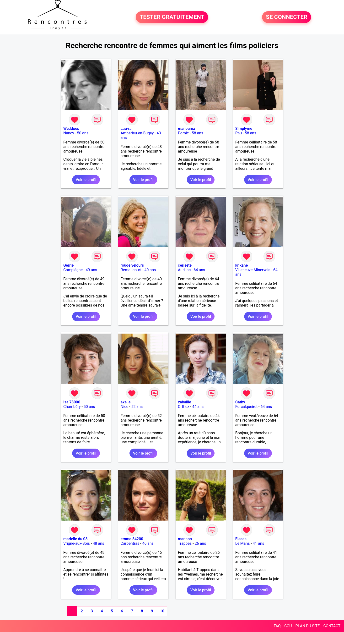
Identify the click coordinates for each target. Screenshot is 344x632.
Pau (238, 133)
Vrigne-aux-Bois (76, 543)
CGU (288, 626)
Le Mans (242, 543)
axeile (126, 402)
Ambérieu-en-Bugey (137, 133)
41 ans (258, 543)
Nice (124, 406)
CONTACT (331, 626)
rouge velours (132, 265)
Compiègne (73, 270)
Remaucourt (131, 270)
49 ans (91, 270)
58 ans (197, 133)
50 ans (82, 133)
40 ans (150, 270)
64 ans (199, 270)
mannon (185, 539)
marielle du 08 (75, 539)
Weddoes (71, 128)
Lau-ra (126, 128)
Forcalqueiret (246, 406)
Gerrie (68, 265)
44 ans (198, 406)
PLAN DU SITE (308, 626)
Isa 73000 (71, 402)
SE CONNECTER (286, 17)
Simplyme (243, 128)
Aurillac (184, 270)
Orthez (183, 406)
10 (162, 611)
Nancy (68, 133)
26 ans (200, 543)
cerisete (185, 265)
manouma (186, 128)
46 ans (148, 543)
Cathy (240, 402)
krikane (241, 265)
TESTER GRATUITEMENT (172, 17)
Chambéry (72, 406)
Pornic (183, 133)
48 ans (98, 543)
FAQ (277, 626)
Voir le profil (86, 179)
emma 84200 (132, 539)
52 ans (137, 406)
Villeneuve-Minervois (252, 270)
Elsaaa (241, 539)
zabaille (184, 402)
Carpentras (130, 543)
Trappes (185, 543)
